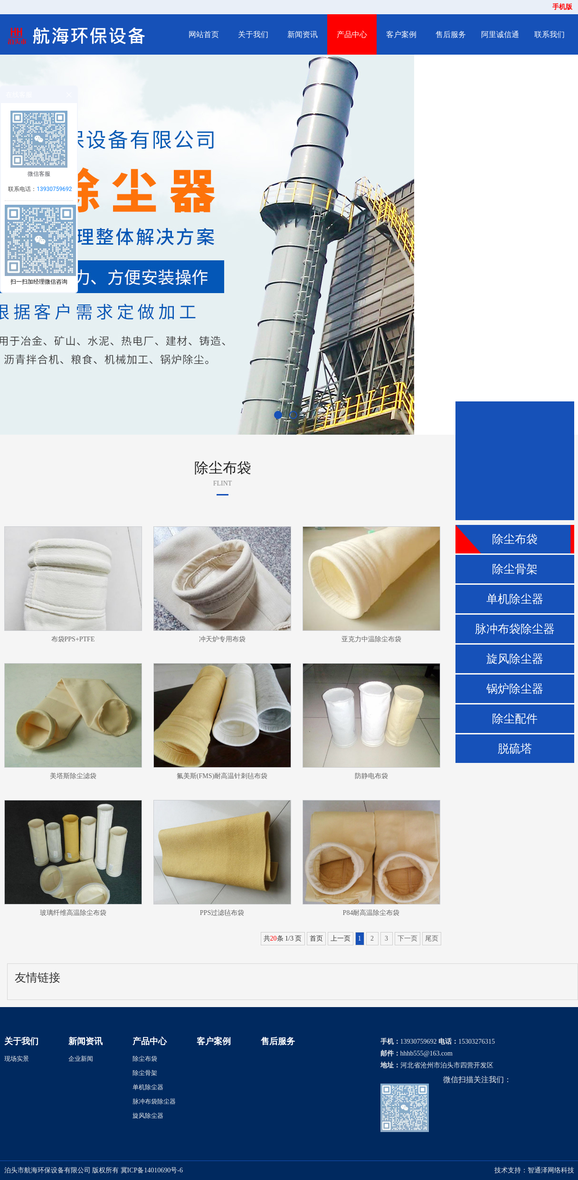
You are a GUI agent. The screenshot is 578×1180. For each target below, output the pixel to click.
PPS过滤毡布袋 (222, 912)
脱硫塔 (515, 748)
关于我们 (253, 34)
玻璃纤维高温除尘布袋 (73, 912)
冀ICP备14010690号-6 (152, 1170)
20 (273, 938)
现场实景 (16, 1058)
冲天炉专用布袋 (222, 639)
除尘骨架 (515, 569)
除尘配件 (515, 719)
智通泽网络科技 (551, 1170)
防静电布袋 (371, 776)
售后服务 (451, 34)
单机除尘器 (514, 599)
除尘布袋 (515, 539)
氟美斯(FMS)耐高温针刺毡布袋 (222, 776)
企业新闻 (80, 1058)
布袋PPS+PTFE (73, 639)
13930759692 (54, 189)
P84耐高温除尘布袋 (371, 912)
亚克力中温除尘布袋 (371, 639)
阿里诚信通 (500, 34)
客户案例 (401, 34)
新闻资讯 (302, 34)
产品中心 (352, 34)
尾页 (431, 938)
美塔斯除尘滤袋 (73, 776)
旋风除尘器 (514, 659)
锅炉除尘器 (514, 689)
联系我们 (549, 34)
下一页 (407, 938)
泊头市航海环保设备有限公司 (47, 1170)
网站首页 (204, 34)
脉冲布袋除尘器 (515, 629)
